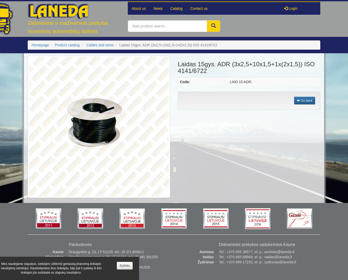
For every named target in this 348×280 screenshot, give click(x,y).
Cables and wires (100, 45)
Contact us (199, 8)
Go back (304, 100)
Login (290, 8)
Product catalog (67, 45)
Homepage (40, 45)
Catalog (176, 8)
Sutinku (125, 265)
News (157, 8)
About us (139, 8)
